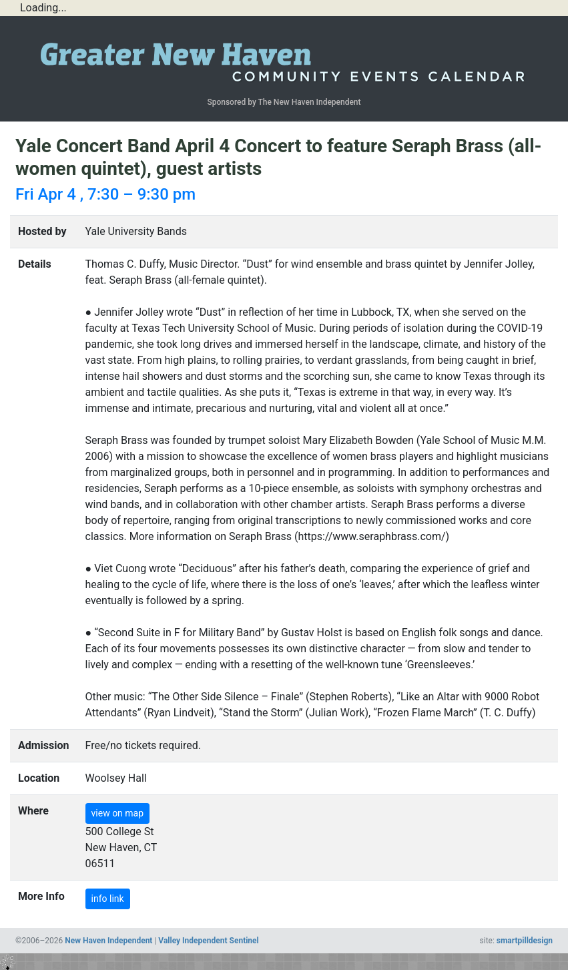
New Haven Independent (108, 940)
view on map (117, 813)
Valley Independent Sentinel (208, 940)
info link (107, 898)
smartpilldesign (525, 940)
